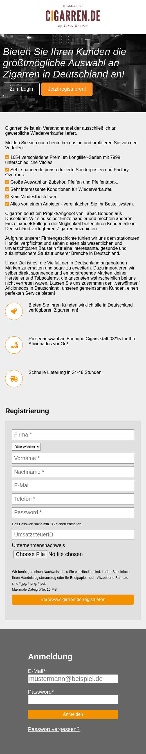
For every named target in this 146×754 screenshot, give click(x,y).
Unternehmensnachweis (38, 545)
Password (41, 692)
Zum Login (21, 89)
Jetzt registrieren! (67, 89)
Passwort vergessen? (54, 729)
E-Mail (37, 671)
